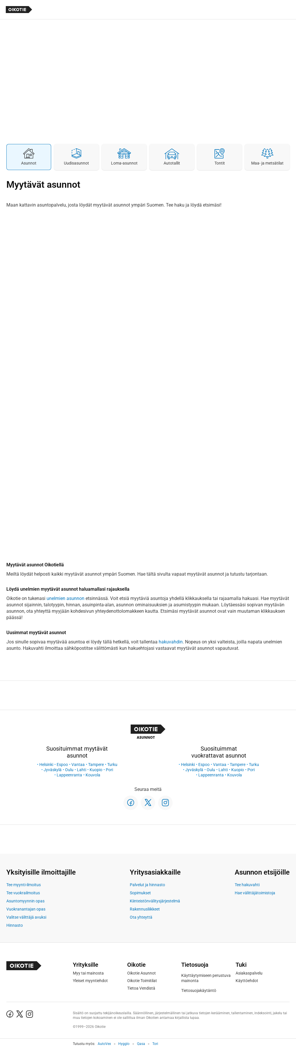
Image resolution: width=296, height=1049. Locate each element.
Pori (109, 769)
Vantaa (78, 764)
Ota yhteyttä (141, 917)
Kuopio (96, 769)
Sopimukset (140, 893)
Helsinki (46, 764)
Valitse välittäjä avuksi (26, 917)
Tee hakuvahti (247, 884)
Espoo (62, 764)
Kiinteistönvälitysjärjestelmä (155, 901)
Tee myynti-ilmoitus (23, 884)
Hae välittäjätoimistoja (255, 893)
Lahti (81, 769)
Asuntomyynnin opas (25, 901)
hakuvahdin (171, 642)
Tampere (96, 764)
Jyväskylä (53, 769)
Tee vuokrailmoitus (23, 893)
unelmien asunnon (65, 598)
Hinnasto (14, 925)
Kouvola (93, 775)
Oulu (69, 769)
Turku (112, 764)
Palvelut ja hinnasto (147, 884)
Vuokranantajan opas (25, 909)
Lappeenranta (69, 775)
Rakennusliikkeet (145, 909)
